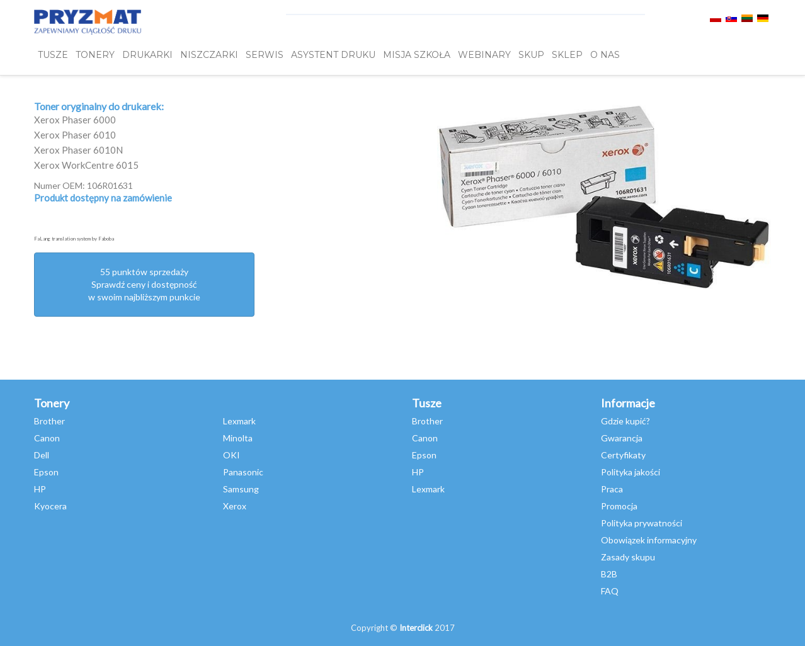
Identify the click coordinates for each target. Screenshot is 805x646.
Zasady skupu (628, 557)
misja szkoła (416, 54)
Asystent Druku (333, 54)
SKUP (531, 54)
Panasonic (243, 472)
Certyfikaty (623, 455)
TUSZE (53, 54)
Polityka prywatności (641, 523)
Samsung (241, 489)
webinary (484, 54)
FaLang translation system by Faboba (74, 238)
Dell (41, 455)
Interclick (416, 628)
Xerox (234, 506)
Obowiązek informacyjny (649, 540)
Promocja (619, 506)
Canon (47, 438)
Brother (49, 421)
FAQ (610, 591)
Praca (612, 489)
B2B (609, 574)
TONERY (95, 54)
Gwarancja (621, 438)
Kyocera (50, 506)
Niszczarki (209, 54)
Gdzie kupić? (625, 421)
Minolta (238, 438)
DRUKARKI (147, 54)
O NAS (605, 54)
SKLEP (567, 54)
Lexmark (239, 421)
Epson (46, 472)
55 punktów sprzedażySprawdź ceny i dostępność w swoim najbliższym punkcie (144, 284)
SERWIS (264, 54)
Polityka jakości (630, 472)
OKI (231, 455)
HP (40, 489)
